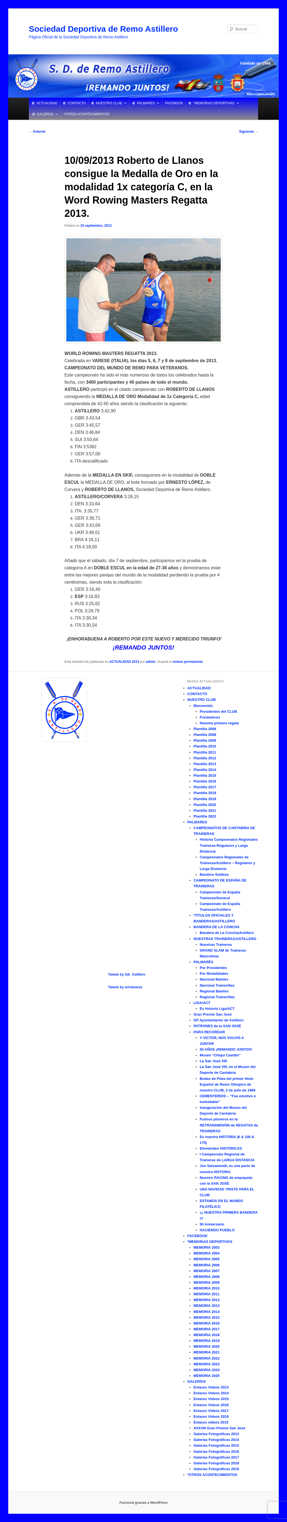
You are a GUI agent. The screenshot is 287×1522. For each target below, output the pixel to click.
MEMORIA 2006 (206, 1265)
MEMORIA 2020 (206, 1346)
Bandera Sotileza (214, 874)
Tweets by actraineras (125, 987)
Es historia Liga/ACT (217, 1008)
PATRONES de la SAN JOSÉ (217, 1026)
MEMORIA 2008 (206, 1277)
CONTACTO (77, 103)
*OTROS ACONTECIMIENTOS (86, 114)
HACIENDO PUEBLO (217, 1230)
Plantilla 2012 (204, 758)
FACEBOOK (174, 103)
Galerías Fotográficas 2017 (216, 1457)
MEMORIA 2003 (206, 1247)
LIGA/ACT (201, 1003)
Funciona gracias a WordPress (143, 1503)
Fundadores (210, 717)
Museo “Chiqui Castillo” (220, 1055)
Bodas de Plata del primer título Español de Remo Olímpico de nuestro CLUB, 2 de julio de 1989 (227, 1084)
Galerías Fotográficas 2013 (216, 1434)
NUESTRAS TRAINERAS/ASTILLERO (224, 939)
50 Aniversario (212, 1224)
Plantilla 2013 (204, 764)
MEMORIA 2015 (206, 1317)
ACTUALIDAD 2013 (124, 662)
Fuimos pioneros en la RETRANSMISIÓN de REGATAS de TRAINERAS (229, 1125)
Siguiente (248, 131)
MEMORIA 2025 (206, 1376)
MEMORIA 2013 (206, 1306)
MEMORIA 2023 (206, 1364)
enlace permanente (188, 662)
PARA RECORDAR (209, 1032)
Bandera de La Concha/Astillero (227, 933)
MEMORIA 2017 (206, 1329)
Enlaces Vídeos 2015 (211, 1399)
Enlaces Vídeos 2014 (211, 1393)
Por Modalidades (214, 973)
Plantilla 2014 (204, 770)
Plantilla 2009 (204, 740)
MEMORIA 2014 (206, 1312)
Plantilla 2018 (204, 793)
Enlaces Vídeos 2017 (211, 1411)
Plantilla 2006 (204, 729)
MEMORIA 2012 (206, 1300)
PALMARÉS (203, 962)
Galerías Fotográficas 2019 (216, 1469)
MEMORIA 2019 (206, 1341)
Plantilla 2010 (204, 746)
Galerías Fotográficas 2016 (216, 1451)
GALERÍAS (45, 114)
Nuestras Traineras (216, 944)
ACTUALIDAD (47, 103)
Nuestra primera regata (219, 723)
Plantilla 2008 (204, 735)
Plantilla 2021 (204, 810)
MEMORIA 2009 (206, 1282)
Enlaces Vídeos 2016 (211, 1405)
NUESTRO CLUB (109, 103)
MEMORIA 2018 (206, 1335)
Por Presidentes (213, 968)
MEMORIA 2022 (206, 1358)
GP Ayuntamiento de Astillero (218, 1020)
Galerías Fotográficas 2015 (216, 1445)
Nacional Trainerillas (217, 985)
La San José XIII (213, 1061)
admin (150, 662)
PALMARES (146, 103)
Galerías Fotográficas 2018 (216, 1463)
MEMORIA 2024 (206, 1370)
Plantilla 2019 (204, 799)
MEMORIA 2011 (206, 1294)
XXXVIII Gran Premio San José (219, 1428)
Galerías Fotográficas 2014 (216, 1440)
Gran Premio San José (212, 1014)
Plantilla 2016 (204, 781)
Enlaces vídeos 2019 (210, 1422)
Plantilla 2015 (204, 775)
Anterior (37, 131)
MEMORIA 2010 (206, 1288)
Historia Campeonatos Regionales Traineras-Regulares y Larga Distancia (229, 845)
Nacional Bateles (214, 979)
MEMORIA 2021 (206, 1352)
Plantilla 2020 (204, 805)
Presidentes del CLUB (218, 711)
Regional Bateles (214, 991)
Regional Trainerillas (217, 997)
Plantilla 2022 (204, 816)
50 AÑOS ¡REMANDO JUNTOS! (226, 1049)
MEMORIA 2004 (206, 1253)
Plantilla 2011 (204, 752)
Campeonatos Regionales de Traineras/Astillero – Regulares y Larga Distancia (227, 863)
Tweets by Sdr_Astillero (126, 974)
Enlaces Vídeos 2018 (211, 1416)
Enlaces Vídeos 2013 (211, 1387)
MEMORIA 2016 (206, 1323)
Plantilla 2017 (204, 787)
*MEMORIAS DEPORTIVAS (213, 103)
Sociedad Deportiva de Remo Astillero (103, 28)
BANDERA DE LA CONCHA (216, 927)
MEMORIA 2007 (206, 1271)
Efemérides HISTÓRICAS (221, 1148)
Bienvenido (203, 706)
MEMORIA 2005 (206, 1259)
